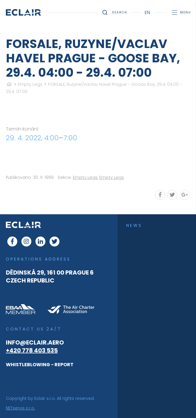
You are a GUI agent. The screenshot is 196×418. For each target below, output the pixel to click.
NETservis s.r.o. (20, 408)
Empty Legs (30, 84)
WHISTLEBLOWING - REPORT (40, 364)
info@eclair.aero (35, 342)
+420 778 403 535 (32, 350)
